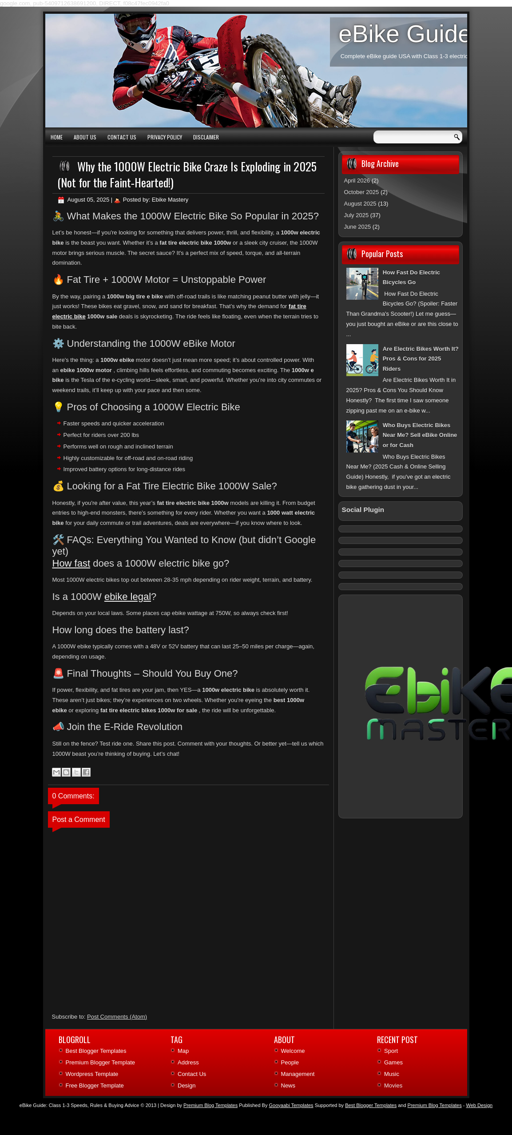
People (290, 1062)
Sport (391, 1051)
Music (391, 1074)
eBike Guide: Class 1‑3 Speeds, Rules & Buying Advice (79, 1105)
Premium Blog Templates (435, 1105)
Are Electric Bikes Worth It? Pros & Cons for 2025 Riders (421, 359)
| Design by (198, 1105)
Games (393, 1062)
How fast (71, 563)
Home (57, 137)
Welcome (293, 1051)
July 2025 (356, 215)
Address (188, 1062)
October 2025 (361, 192)
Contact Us (121, 137)
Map (183, 1051)
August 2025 (360, 203)
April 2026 (357, 180)
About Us (85, 137)
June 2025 (357, 226)
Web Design (479, 1105)
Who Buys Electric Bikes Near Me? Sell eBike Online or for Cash (420, 435)
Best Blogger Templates (96, 1051)
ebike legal (127, 596)
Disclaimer (206, 137)
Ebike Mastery (170, 199)
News (288, 1085)
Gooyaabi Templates (291, 1105)
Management (298, 1074)
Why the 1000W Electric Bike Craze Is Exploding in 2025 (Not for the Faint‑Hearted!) (187, 174)
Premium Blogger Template (100, 1062)
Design (186, 1085)
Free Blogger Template (95, 1085)
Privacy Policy (164, 137)
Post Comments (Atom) (117, 1016)
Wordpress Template (92, 1074)
